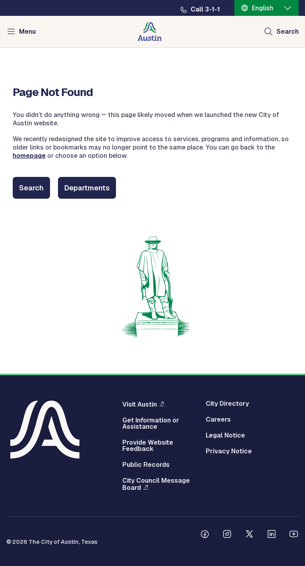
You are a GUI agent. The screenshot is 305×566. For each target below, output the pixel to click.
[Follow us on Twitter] (249, 535)
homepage (29, 156)
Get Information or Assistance (150, 423)
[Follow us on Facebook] (205, 535)
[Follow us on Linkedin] (271, 535)
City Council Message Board (156, 484)
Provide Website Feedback (147, 445)
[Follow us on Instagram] (227, 535)
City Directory (227, 404)
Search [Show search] (287, 31)
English (262, 8)
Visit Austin (139, 404)
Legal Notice (225, 435)
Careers (218, 419)
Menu (27, 31)
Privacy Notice (229, 451)
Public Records (146, 465)
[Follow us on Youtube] (294, 535)
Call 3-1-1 (205, 9)
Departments (87, 187)
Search (31, 187)
